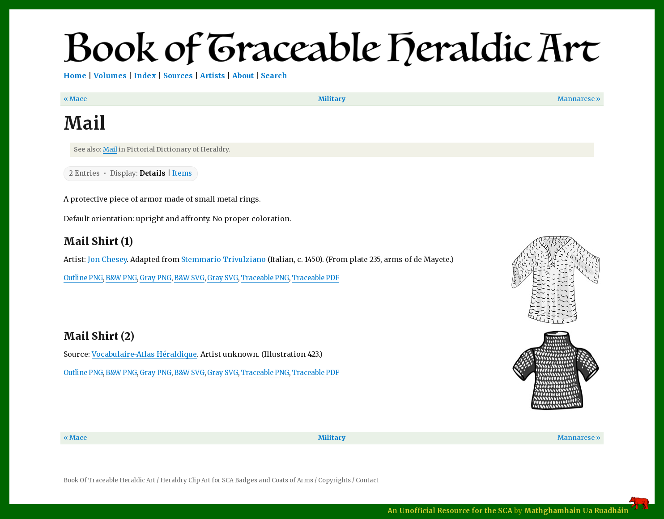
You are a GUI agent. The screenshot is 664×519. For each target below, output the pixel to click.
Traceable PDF (315, 278)
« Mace (75, 99)
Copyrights (334, 480)
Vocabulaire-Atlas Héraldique (144, 354)
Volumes (110, 75)
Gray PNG (155, 278)
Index (145, 75)
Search (274, 75)
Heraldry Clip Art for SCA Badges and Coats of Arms (236, 480)
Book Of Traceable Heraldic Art (109, 480)
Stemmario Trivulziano (223, 259)
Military (332, 99)
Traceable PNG (265, 278)
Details (153, 173)
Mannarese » (579, 99)
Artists (212, 75)
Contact (367, 480)
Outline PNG (83, 278)
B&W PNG (121, 278)
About (243, 75)
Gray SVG (222, 278)
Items (182, 173)
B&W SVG (189, 278)
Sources (178, 75)
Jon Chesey (107, 259)
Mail (110, 149)
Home (75, 75)
